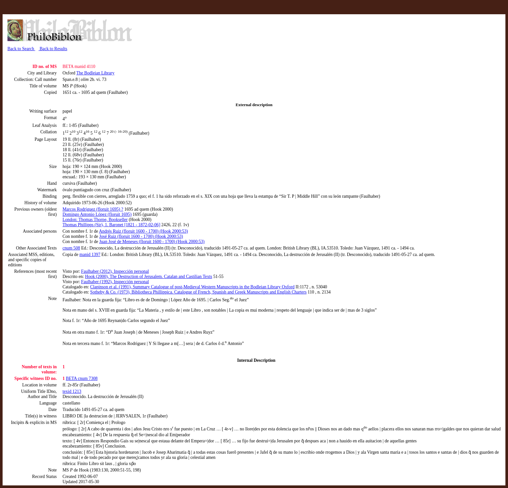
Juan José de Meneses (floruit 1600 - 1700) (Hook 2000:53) (151, 241)
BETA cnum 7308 (82, 378)
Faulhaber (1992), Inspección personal (115, 281)
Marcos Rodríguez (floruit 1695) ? (93, 209)
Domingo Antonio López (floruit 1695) (97, 214)
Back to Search (21, 48)
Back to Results (53, 48)
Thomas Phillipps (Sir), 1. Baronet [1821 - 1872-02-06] (111, 224)
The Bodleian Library (95, 73)
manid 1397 (89, 254)
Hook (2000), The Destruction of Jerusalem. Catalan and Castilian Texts (148, 276)
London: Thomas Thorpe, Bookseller (95, 219)
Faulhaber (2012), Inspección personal (115, 271)
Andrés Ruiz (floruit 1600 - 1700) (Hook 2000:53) (143, 231)
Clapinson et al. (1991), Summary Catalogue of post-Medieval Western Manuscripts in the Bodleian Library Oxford (192, 286)
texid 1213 (72, 391)
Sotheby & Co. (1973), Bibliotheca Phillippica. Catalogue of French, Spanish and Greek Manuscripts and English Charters (198, 292)
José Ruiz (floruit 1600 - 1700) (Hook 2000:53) (141, 236)
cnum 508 (71, 248)
